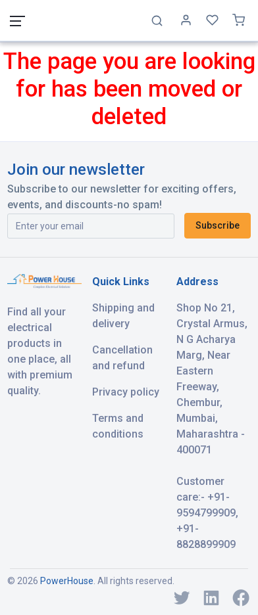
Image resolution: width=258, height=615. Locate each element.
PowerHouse (66, 581)
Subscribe (217, 225)
